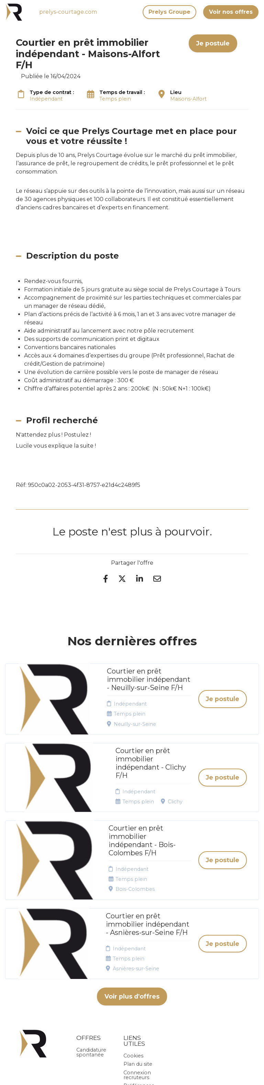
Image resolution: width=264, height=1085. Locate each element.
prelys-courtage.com (68, 12)
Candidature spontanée (91, 970)
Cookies (133, 974)
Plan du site (137, 982)
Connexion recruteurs (137, 993)
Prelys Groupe (169, 12)
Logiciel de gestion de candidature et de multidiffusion (132, 1072)
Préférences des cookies (138, 1006)
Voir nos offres (231, 12)
